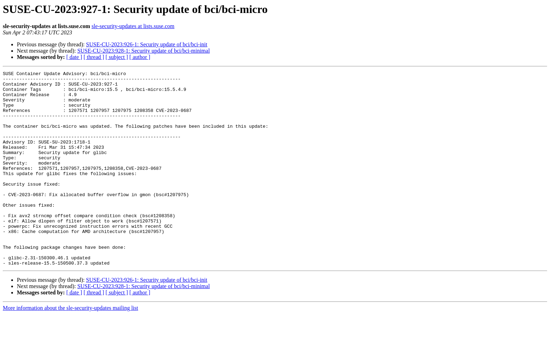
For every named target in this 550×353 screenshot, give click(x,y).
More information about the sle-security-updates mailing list (70, 347)
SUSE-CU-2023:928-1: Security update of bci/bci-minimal (143, 51)
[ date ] (74, 57)
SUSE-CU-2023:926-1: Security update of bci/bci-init (146, 44)
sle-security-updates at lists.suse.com (133, 26)
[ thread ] (93, 57)
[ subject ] (117, 57)
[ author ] (139, 57)
